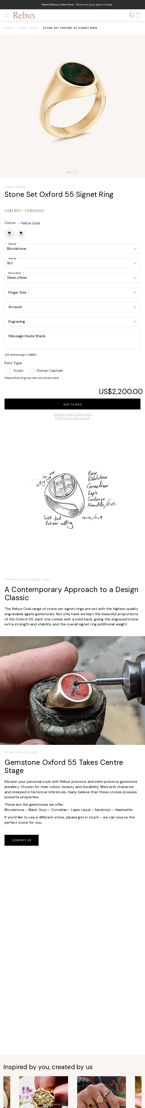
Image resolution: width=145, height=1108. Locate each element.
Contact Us (21, 840)
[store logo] (24, 15)
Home (9, 28)
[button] (68, 172)
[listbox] (72, 233)
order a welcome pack (73, 414)
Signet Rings (28, 28)
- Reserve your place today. (93, 4)
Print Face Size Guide (72, 418)
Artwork (15, 307)
